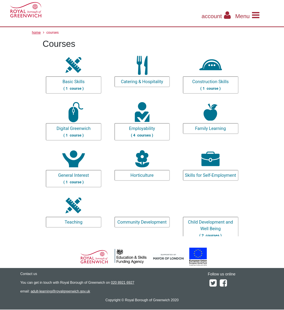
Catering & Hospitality (142, 81)
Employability (142, 132)
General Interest (73, 179)
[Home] (45, 10)
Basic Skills (73, 85)
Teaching (73, 222)
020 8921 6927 (122, 282)
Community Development (141, 222)
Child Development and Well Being (210, 228)
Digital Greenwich (73, 132)
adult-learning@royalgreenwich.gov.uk (60, 291)
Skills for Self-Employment (210, 175)
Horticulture (142, 175)
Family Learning (210, 128)
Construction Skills (210, 85)
